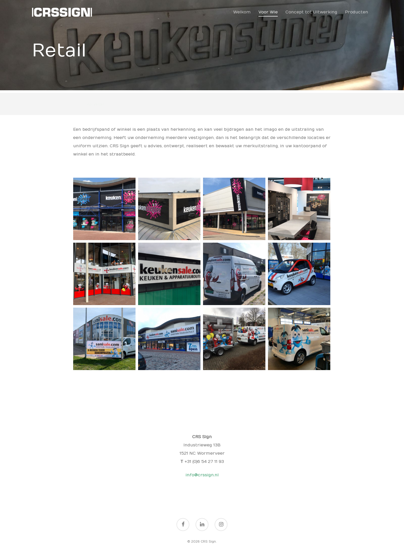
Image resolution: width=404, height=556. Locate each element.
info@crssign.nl (202, 475)
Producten (356, 12)
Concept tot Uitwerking (311, 12)
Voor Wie (268, 12)
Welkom (242, 12)
